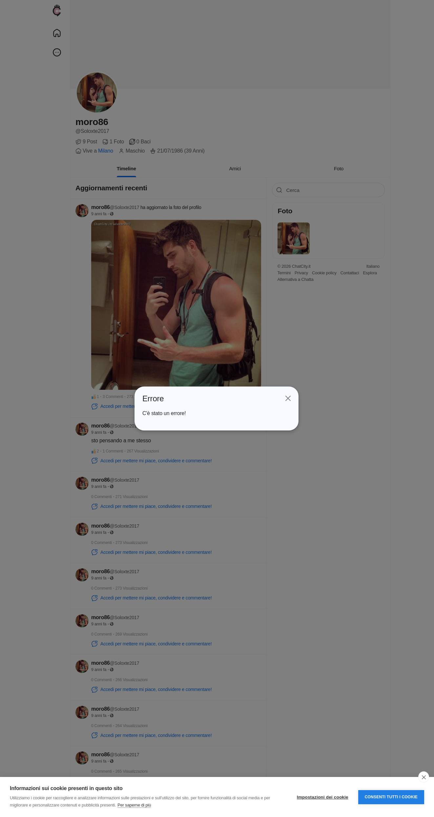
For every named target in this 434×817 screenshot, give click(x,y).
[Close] (287, 398)
